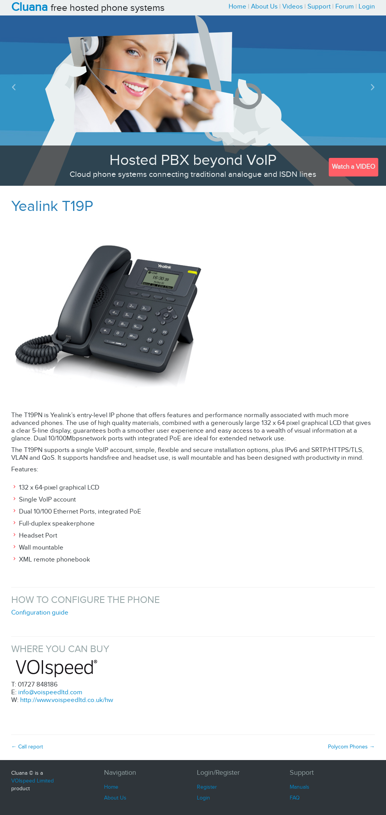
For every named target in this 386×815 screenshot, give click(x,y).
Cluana (29, 8)
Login (367, 6)
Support (319, 6)
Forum (344, 6)
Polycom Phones (351, 747)
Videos (292, 6)
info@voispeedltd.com (50, 692)
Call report (27, 747)
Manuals (299, 787)
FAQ (295, 798)
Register (207, 787)
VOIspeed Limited (32, 781)
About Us (264, 6)
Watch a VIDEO (353, 167)
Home (237, 6)
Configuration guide (39, 613)
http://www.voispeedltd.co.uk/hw (66, 700)
